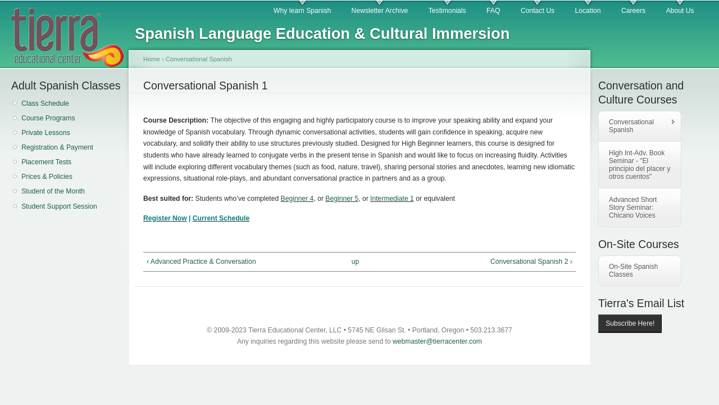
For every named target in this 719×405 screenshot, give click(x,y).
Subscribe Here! (630, 323)
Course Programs (48, 118)
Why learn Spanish (302, 11)
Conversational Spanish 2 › (531, 262)
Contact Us (537, 11)
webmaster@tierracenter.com (437, 341)
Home (151, 59)
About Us (680, 11)
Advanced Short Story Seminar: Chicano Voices (633, 207)
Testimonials (447, 11)
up (356, 262)
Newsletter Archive (380, 11)
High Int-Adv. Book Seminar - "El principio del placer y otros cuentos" (639, 165)
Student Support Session (59, 206)
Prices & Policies (46, 177)
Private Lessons (45, 133)
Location (588, 11)
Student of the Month (53, 191)
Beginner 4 (297, 198)
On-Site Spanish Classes (633, 270)
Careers (633, 11)
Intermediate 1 (392, 198)
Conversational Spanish (199, 59)
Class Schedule (45, 103)
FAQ (493, 11)
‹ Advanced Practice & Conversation (201, 262)
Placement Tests (46, 162)
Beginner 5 (341, 198)
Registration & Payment (57, 147)
